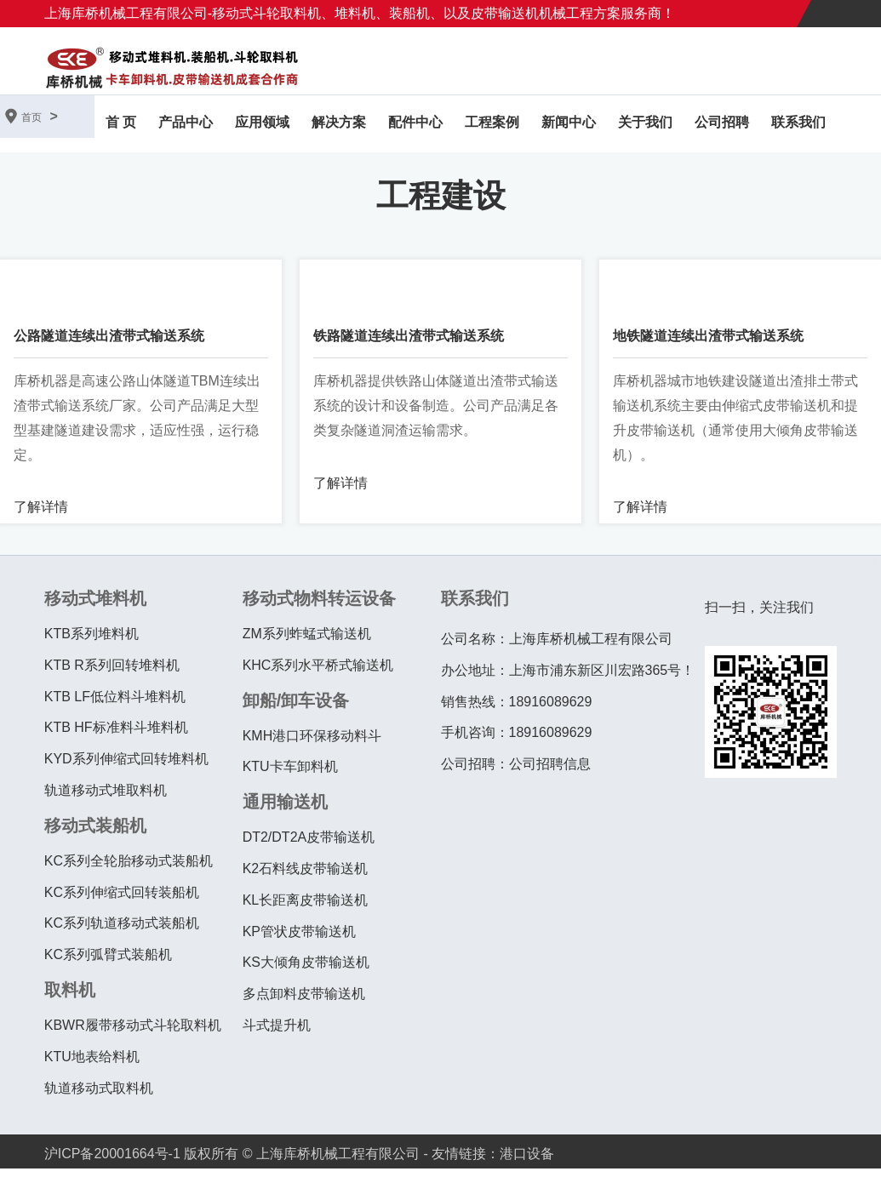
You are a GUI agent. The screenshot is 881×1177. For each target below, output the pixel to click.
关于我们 (645, 126)
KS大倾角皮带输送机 (306, 970)
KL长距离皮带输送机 (306, 907)
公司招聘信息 (550, 772)
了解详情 (41, 515)
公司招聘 (722, 126)
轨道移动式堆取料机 (105, 798)
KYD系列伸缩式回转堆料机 (126, 767)
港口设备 (527, 1162)
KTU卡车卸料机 (290, 775)
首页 (31, 117)
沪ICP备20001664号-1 (112, 1162)
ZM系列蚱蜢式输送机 (307, 642)
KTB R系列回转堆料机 (112, 673)
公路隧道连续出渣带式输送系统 (109, 344)
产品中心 (185, 126)
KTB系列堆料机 (91, 642)
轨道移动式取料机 (98, 1095)
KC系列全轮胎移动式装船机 (128, 868)
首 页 (121, 126)
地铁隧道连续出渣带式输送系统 (708, 344)
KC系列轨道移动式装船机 (121, 931)
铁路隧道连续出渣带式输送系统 (408, 344)
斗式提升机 (277, 1033)
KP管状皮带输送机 (299, 939)
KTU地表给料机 (92, 1064)
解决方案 (339, 126)
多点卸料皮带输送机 (304, 1002)
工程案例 (492, 126)
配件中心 (415, 126)
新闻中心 (568, 126)
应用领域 (262, 126)
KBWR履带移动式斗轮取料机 (132, 1033)
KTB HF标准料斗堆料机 (116, 735)
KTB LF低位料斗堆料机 (115, 704)
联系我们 (798, 126)
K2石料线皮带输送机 (306, 877)
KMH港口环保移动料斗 (312, 743)
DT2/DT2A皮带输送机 (309, 845)
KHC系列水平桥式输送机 (318, 673)
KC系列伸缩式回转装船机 (121, 900)
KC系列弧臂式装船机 (108, 963)
